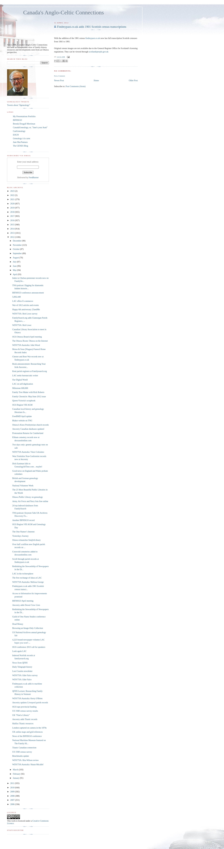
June (15, 266)
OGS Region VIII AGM (22, 405)
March (16, 769)
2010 (12, 787)
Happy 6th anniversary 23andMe (26, 309)
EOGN (16, 135)
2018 (12, 212)
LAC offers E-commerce (22, 301)
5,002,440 (16, 297)
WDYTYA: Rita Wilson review (25, 760)
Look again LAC (19, 651)
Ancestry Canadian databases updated (28, 429)
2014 (12, 229)
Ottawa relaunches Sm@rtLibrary (26, 540)
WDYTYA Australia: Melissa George (28, 582)
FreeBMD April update (22, 416)
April (15, 274)
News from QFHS (20, 663)
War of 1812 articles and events (25, 305)
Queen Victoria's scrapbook (23, 400)
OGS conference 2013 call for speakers (28, 647)
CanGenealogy (19, 131)
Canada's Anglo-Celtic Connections (63, 12)
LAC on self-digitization (22, 384)
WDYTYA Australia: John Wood (26, 345)
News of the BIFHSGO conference (27, 736)
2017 (12, 216)
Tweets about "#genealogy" (18, 105)
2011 (12, 783)
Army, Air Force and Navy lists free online (30, 501)
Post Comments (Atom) (76, 86)
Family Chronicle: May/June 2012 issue (29, 396)
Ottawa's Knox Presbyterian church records (30, 425)
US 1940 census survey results (25, 711)
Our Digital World (20, 380)
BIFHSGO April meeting (22, 601)
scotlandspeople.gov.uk (98, 51)
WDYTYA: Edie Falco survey (25, 675)
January (16, 778)
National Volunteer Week (22, 485)
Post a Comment (59, 76)
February (17, 774)
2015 (12, 224)
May (15, 270)
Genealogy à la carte (21, 138)
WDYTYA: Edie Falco (22, 679)
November (17, 245)
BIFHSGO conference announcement (28, 293)
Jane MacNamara (20, 142)
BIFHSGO (17, 120)
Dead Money (17, 624)
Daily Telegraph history (22, 667)
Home (96, 80)
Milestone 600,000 (20, 388)
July (15, 262)
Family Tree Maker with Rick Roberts (28, 392)
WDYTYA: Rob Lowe (21, 325)
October (16, 249)
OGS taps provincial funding (24, 707)
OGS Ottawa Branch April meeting (27, 337)
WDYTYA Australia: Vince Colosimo (28, 452)
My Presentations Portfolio (24, 116)
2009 (12, 791)
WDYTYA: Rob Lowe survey (24, 314)
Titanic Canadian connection (24, 747)
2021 (12, 199)
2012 (12, 237)
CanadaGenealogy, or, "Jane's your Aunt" (30, 127)
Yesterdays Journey (20, 536)
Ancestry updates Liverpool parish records (30, 702)
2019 (12, 208)
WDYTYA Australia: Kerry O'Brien (27, 698)
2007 (12, 800)
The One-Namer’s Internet (23, 531)
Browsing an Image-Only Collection (27, 628)
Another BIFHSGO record (23, 520)
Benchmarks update (20, 756)
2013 (12, 233)
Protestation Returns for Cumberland (27, 433)
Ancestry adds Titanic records (24, 719)
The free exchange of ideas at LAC (27, 578)
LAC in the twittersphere (22, 573)
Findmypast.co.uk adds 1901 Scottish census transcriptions (91, 26)
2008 (12, 796)
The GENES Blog (20, 146)
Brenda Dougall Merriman (24, 124)
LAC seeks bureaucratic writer (25, 375)
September (17, 253)
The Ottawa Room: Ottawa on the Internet (30, 341)
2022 (12, 195)
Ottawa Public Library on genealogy (27, 497)
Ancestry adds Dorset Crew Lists (26, 605)
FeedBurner (34, 177)
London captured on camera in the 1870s (29, 728)
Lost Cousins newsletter (22, 671)
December (17, 241)
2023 (12, 191)
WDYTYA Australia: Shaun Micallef (27, 764)
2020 (12, 203)
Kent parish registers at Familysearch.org (29, 371)
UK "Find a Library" (21, 715)
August (16, 257)
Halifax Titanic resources (22, 723)
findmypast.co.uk (92, 38)
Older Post (133, 80)
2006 (12, 804)
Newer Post (59, 80)
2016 (12, 220)
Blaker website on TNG (22, 420)
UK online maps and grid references (27, 732)
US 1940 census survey (22, 752)
